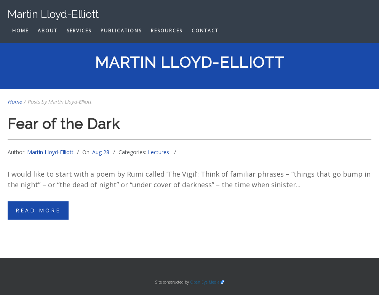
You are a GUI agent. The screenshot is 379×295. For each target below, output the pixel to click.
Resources (166, 30)
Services (79, 30)
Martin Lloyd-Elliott (50, 152)
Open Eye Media (204, 282)
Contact (205, 30)
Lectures (158, 152)
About (48, 30)
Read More (38, 210)
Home (20, 30)
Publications (121, 30)
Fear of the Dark (64, 123)
